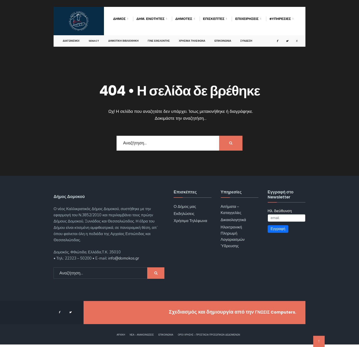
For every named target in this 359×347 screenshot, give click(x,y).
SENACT (94, 40)
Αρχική (121, 334)
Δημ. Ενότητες (150, 18)
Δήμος (119, 18)
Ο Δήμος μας (185, 206)
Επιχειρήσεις (246, 18)
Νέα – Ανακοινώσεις (142, 334)
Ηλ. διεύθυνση (280, 211)
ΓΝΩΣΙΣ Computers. (271, 311)
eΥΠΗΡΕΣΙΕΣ (280, 18)
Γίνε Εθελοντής (159, 40)
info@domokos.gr (123, 258)
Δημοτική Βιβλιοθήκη (123, 40)
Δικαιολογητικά (233, 219)
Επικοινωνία (223, 40)
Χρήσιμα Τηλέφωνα (192, 40)
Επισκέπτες (214, 18)
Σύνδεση (246, 40)
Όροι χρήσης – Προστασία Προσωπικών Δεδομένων (209, 334)
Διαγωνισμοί (71, 40)
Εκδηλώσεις (184, 213)
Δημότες (183, 18)
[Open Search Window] (294, 40)
